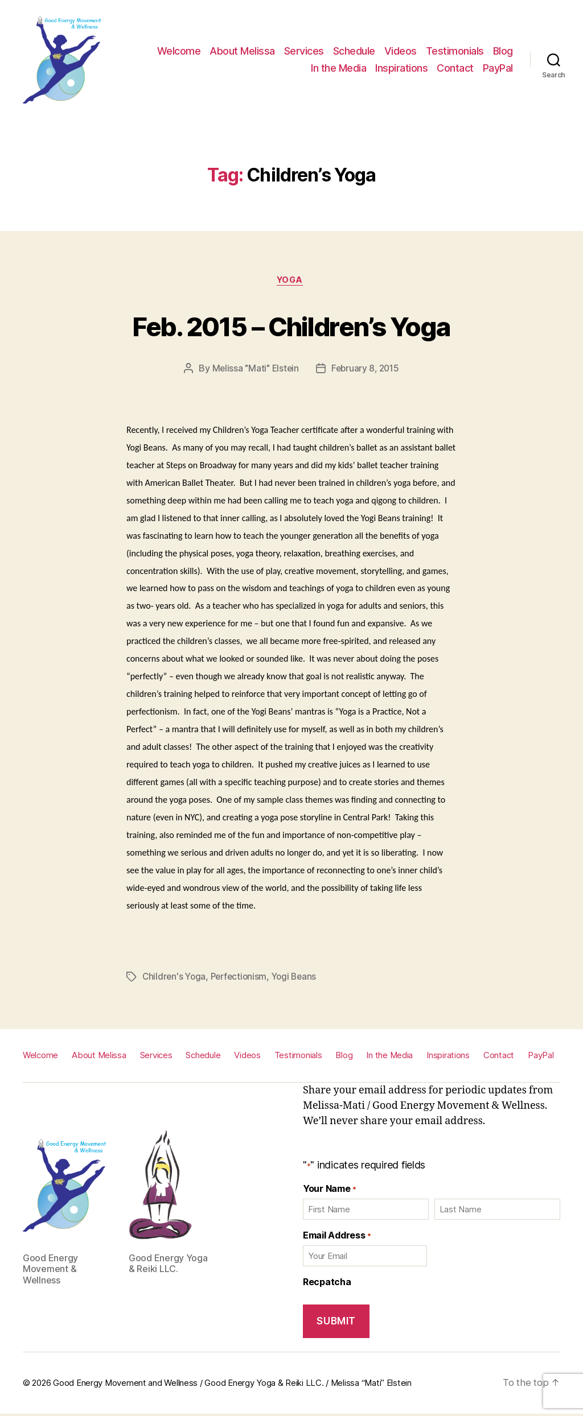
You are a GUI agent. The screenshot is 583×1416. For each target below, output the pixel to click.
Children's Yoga (175, 978)
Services (304, 51)
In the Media (338, 68)
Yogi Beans (299, 978)
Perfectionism (242, 978)
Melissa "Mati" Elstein (253, 370)
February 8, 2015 (366, 370)
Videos (400, 51)
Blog (503, 51)
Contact (455, 68)
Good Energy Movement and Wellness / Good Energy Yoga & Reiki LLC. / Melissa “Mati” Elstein (232, 1384)
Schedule (354, 51)
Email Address (337, 1236)
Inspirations (401, 68)
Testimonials (455, 51)
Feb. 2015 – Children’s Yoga (291, 325)
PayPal (498, 68)
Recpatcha (327, 1283)
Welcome (179, 51)
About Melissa (242, 51)
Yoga (291, 281)
